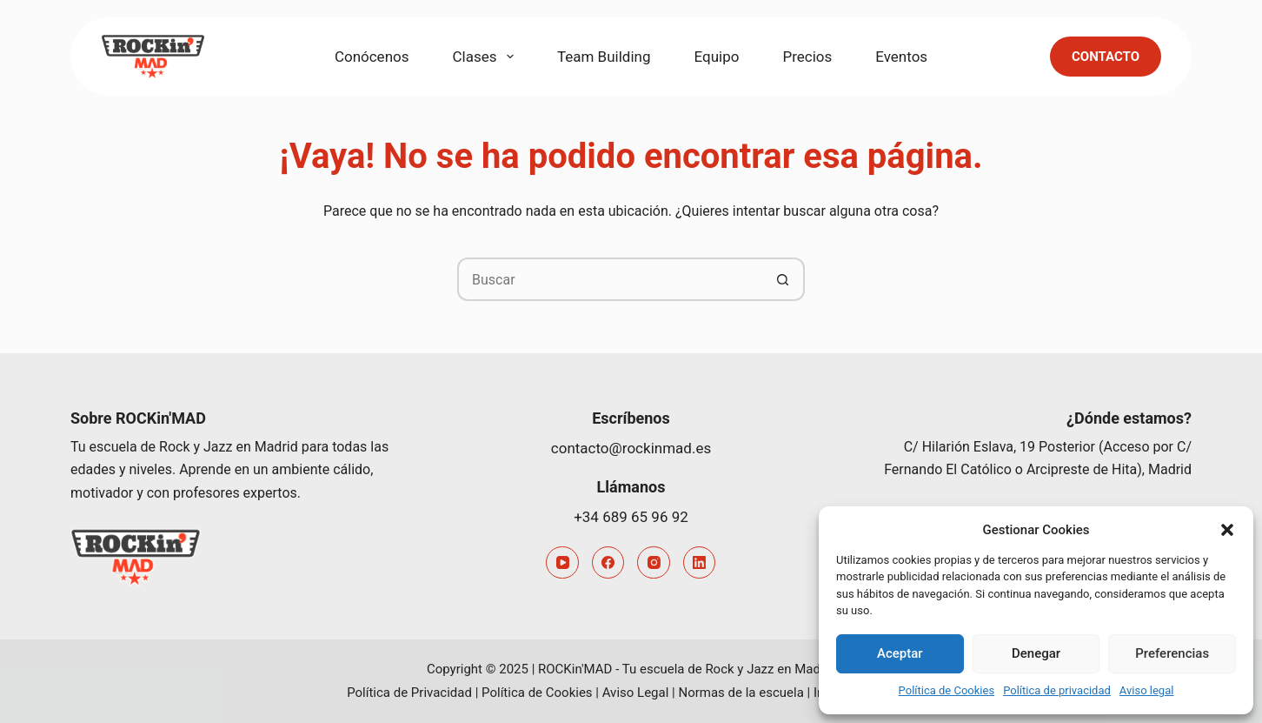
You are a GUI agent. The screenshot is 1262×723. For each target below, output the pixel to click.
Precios (807, 56)
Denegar (1036, 653)
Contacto (1105, 56)
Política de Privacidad (409, 692)
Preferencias (1172, 653)
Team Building (604, 56)
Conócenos (372, 56)
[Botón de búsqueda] (783, 279)
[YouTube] (562, 562)
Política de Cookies (947, 690)
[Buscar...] (609, 279)
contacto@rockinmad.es (631, 448)
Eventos (901, 56)
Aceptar (900, 653)
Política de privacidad (1057, 690)
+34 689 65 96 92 (631, 517)
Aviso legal (1146, 690)
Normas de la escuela (740, 692)
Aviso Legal (635, 692)
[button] (1227, 530)
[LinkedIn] (699, 562)
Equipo (717, 56)
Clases (487, 56)
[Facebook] (608, 562)
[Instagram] (653, 562)
